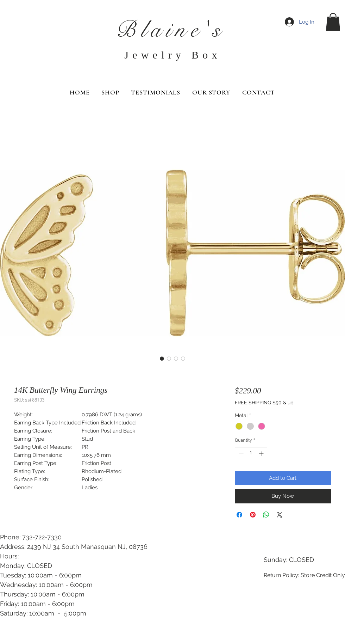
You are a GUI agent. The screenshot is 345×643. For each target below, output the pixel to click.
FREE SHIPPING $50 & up (264, 402)
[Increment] (261, 453)
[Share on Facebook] (239, 514)
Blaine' (164, 30)
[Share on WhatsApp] (266, 514)
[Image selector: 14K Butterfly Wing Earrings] (161, 358)
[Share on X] (279, 514)
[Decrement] (240, 453)
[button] (333, 22)
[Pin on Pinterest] (253, 514)
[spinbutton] (251, 453)
